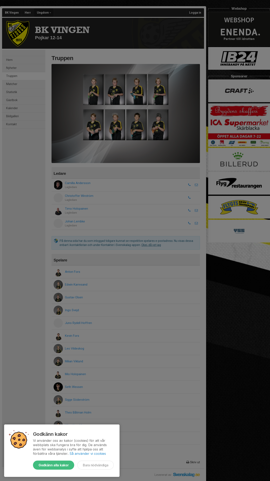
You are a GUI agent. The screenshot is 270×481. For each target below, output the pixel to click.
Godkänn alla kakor (54, 465)
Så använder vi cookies (87, 453)
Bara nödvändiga (95, 465)
